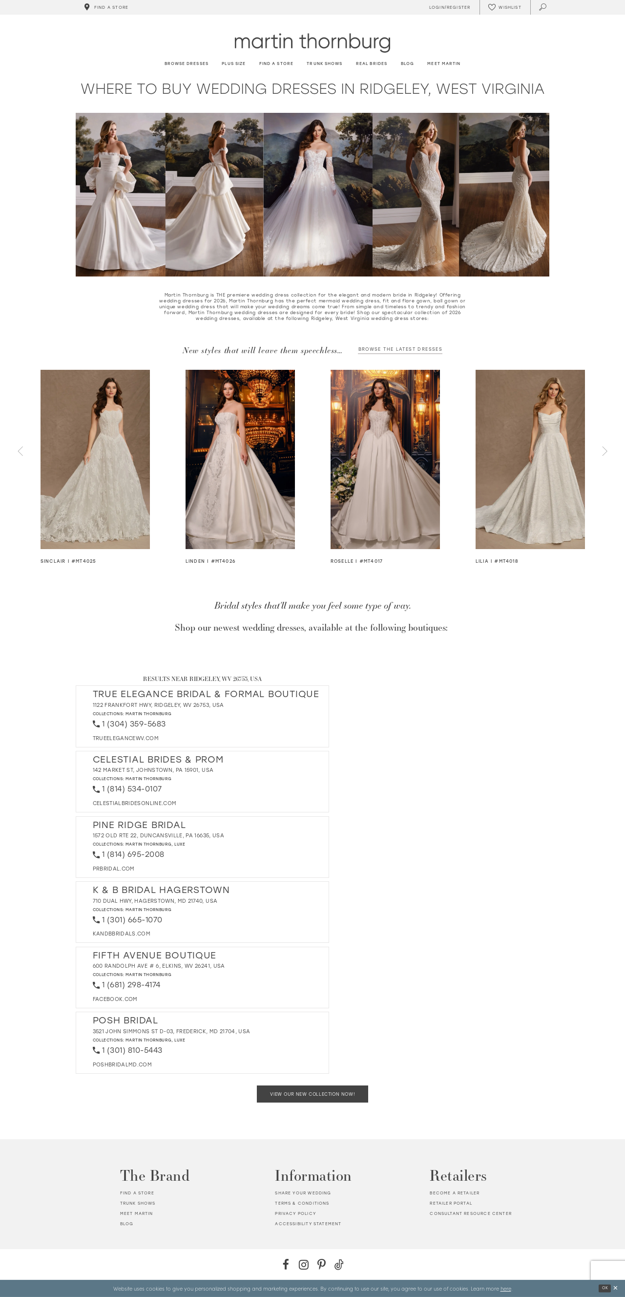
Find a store (137, 1193)
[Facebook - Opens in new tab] (286, 1264)
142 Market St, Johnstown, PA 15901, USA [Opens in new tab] (153, 770)
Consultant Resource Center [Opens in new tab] (470, 1213)
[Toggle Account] (448, 7)
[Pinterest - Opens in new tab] (321, 1264)
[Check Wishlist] (504, 7)
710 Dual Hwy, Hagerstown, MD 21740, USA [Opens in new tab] (155, 901)
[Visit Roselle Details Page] (385, 459)
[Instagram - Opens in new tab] (303, 1264)
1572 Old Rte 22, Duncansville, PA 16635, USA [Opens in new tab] (158, 835)
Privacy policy (295, 1213)
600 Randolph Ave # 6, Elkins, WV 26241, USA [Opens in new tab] (159, 966)
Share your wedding (303, 1193)
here (505, 1288)
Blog (127, 1223)
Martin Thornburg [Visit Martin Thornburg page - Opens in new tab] (148, 713)
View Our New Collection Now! (312, 1094)
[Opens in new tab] (126, 738)
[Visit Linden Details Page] (240, 459)
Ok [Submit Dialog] (605, 1288)
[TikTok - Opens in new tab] (339, 1264)
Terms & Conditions (302, 1203)
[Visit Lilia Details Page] (530, 459)
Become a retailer (454, 1193)
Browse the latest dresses (400, 349)
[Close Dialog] (615, 1288)
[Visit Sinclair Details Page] (95, 459)
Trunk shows (138, 1203)
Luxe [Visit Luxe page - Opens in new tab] (179, 844)
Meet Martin (136, 1213)
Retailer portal (451, 1203)
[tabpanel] (95, 467)
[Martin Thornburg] (312, 42)
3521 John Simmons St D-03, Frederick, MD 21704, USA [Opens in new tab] (171, 1031)
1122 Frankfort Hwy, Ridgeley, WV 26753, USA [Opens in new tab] (158, 705)
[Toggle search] (543, 7)
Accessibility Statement (308, 1223)
